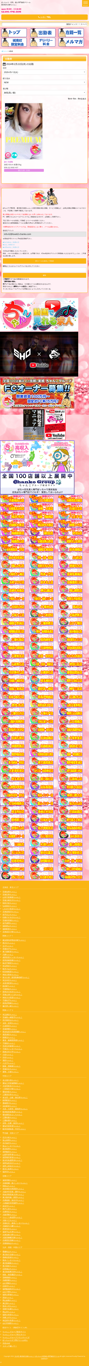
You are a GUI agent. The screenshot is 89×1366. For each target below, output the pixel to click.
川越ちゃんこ (8, 954)
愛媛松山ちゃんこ (10, 1251)
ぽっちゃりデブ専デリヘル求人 (15, 1340)
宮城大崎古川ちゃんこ (12, 900)
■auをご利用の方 (9, 245)
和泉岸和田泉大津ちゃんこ (13, 1194)
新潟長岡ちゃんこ (10, 1149)
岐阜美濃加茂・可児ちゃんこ (14, 1129)
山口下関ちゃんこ (10, 1291)
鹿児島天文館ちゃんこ (12, 1254)
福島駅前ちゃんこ (10, 929)
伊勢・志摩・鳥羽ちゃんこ (13, 1123)
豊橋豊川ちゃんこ (10, 1103)
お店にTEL (44, 17)
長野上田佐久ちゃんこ (12, 1166)
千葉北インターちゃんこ (12, 1049)
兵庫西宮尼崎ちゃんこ (12, 1240)
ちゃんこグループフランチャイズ (16, 1337)
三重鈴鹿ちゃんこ (10, 1120)
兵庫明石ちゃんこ (10, 1211)
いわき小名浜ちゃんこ (12, 909)
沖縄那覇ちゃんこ (10, 1280)
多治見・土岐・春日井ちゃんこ (15, 1097)
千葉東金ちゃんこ (10, 989)
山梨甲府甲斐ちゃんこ (12, 1154)
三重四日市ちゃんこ (11, 1094)
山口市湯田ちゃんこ (11, 1323)
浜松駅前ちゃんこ (10, 1106)
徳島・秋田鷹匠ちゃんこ (12, 1274)
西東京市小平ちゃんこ (12, 1051)
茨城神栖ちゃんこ (10, 1029)
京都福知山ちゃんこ (11, 1243)
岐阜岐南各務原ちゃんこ (12, 1112)
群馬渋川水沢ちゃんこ (12, 991)
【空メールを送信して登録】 (44, 261)
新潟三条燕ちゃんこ (11, 1169)
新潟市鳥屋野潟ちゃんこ (12, 1160)
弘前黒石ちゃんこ (10, 906)
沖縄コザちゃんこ (10, 1317)
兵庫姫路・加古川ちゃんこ (13, 1200)
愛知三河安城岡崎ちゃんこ (13, 1083)
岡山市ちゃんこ (9, 1312)
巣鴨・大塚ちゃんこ (11, 1071)
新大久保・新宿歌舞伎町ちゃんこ (16, 977)
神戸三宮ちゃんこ (10, 1209)
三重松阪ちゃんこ (10, 1117)
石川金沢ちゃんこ (10, 1143)
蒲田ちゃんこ (8, 1060)
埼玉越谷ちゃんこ (10, 1014)
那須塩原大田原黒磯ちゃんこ (14, 1031)
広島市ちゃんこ (9, 1286)
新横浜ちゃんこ (9, 1037)
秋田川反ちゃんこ (10, 903)
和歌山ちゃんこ (9, 1186)
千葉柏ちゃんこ (9, 1043)
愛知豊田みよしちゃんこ (12, 1114)
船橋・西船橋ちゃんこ (12, 1066)
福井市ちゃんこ (9, 1171)
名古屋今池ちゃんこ (11, 1080)
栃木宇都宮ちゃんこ (11, 963)
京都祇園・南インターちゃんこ (15, 1183)
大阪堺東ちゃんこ (10, 1214)
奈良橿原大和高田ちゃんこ (13, 1188)
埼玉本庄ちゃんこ (10, 980)
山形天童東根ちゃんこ (12, 897)
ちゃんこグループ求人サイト (14, 1334)
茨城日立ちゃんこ (10, 1069)
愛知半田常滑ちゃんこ (12, 1126)
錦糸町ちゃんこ (9, 986)
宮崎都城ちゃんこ (10, 1277)
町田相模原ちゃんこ (11, 971)
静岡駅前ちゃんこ (10, 1100)
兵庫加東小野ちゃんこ (12, 1234)
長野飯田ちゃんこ (10, 1151)
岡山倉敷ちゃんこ (10, 1300)
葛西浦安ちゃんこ (10, 1034)
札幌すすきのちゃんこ (12, 917)
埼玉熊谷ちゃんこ (10, 966)
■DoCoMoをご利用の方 (11, 242)
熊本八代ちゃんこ (10, 1306)
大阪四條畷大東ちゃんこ (12, 1237)
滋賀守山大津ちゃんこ (12, 1231)
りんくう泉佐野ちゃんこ (12, 1217)
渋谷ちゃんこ (8, 1057)
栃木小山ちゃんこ (10, 969)
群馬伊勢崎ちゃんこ (11, 1003)
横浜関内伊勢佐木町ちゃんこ (14, 940)
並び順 (5, 88)
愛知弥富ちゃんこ (10, 1091)
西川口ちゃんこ (9, 943)
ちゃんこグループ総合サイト (14, 1331)
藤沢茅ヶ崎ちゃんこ (11, 1006)
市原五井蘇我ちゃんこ (12, 1046)
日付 (4, 68)
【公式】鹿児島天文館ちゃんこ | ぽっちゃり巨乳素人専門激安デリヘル (36, 1356)
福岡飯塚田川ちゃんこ (12, 1289)
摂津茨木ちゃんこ (10, 1229)
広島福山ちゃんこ (10, 1269)
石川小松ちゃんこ (10, 1137)
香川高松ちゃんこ (10, 1266)
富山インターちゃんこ (12, 1146)
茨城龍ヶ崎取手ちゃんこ (12, 1017)
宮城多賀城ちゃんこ (11, 920)
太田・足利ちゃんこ (11, 1023)
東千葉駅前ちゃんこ (11, 951)
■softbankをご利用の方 (11, 247)
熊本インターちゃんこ (12, 1260)
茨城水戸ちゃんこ (10, 948)
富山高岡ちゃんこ (10, 1140)
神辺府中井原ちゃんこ (12, 1320)
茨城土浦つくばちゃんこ (12, 994)
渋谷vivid (6, 1343)
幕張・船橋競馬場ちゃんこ (13, 1040)
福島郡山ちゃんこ (10, 926)
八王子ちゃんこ (9, 1063)
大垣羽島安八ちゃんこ (12, 1086)
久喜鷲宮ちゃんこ (10, 1026)
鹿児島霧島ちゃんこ (11, 1263)
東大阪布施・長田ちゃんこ (13, 1197)
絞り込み (6, 78)
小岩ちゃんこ (8, 1054)
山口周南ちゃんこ (10, 1283)
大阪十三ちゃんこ (10, 1220)
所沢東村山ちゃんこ (11, 1020)
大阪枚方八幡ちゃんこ (12, 1226)
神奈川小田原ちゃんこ (12, 997)
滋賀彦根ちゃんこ (10, 1180)
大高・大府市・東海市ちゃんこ (15, 1109)
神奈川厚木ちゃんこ (11, 974)
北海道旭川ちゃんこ (11, 911)
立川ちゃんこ (8, 946)
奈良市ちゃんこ (9, 1206)
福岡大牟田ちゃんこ (11, 1314)
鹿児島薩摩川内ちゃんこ (12, 1271)
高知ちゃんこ (8, 1297)
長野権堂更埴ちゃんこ (12, 1157)
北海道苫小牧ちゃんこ (12, 931)
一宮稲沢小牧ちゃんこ (12, 1088)
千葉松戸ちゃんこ (10, 1000)
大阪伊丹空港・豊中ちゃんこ (14, 1191)
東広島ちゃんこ (9, 1303)
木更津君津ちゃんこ (11, 983)
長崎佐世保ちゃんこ (11, 1257)
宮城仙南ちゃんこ (10, 891)
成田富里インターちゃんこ (13, 957)
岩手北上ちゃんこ (10, 914)
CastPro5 (44, 1358)
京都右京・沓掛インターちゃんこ (16, 1223)
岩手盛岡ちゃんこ (10, 923)
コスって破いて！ (10, 1346)
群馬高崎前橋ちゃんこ (12, 960)
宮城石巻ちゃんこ (10, 894)
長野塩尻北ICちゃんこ (11, 1163)
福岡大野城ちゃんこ (11, 1294)
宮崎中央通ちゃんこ (11, 1309)
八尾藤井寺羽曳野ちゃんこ (13, 1203)
